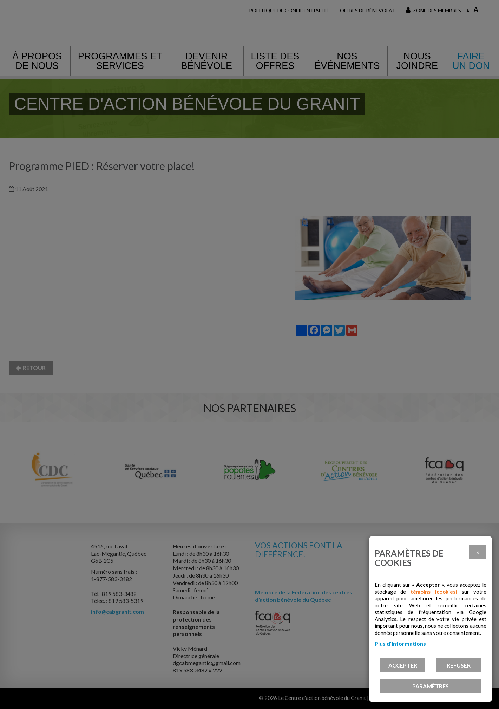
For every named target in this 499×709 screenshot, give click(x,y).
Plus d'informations (400, 643)
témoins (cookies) (434, 591)
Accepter (402, 665)
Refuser (459, 665)
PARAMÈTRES (430, 686)
